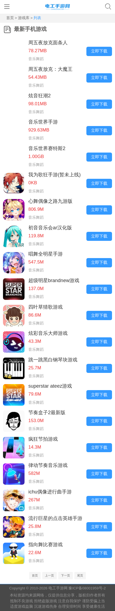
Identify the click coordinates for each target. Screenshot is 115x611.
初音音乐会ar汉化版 (50, 227)
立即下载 (99, 51)
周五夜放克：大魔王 (50, 69)
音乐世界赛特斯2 (46, 148)
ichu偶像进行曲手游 (50, 492)
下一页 (65, 575)
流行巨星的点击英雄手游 (55, 518)
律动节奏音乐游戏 (48, 465)
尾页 (80, 575)
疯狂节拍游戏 (43, 439)
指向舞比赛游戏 (45, 544)
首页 (10, 18)
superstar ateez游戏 (50, 386)
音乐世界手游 (43, 122)
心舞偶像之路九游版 (50, 201)
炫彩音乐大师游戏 (48, 333)
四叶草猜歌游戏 (45, 307)
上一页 (49, 575)
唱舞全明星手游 (45, 254)
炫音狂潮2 (39, 95)
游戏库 (23, 18)
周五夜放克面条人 (48, 42)
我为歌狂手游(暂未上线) (54, 174)
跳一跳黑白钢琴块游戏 (52, 359)
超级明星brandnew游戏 (53, 280)
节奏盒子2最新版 (46, 412)
